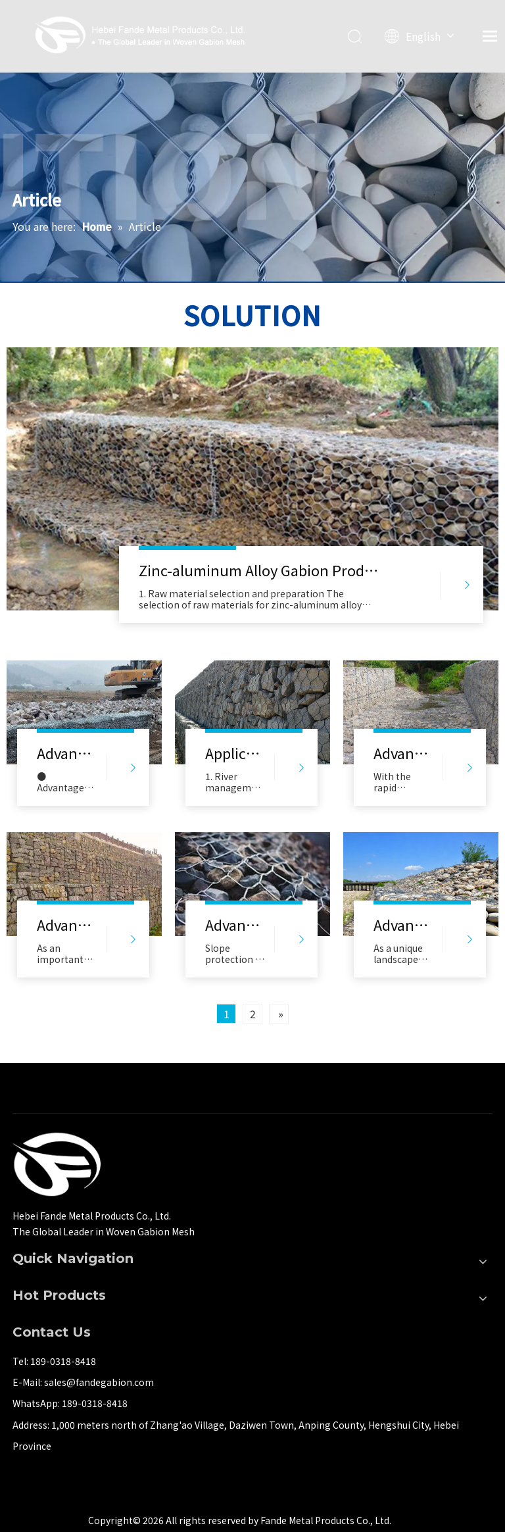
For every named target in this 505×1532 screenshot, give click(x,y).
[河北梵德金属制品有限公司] (56, 1164)
